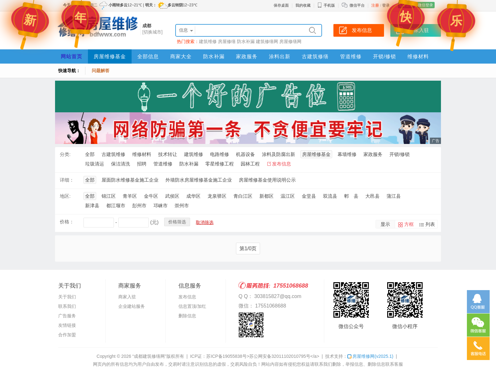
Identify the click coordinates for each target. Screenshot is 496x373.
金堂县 (309, 196)
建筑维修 (208, 41)
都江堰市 (115, 205)
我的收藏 (303, 5)
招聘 (141, 163)
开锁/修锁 (384, 56)
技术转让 (167, 154)
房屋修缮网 (290, 41)
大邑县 (372, 196)
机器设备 (245, 154)
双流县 (330, 196)
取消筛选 (205, 222)
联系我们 (67, 306)
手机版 (326, 5)
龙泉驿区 (217, 196)
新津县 (92, 205)
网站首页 (71, 56)
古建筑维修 (113, 154)
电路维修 (219, 154)
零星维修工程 (219, 163)
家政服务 (246, 56)
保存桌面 (281, 5)
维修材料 (418, 56)
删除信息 (187, 315)
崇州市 (182, 205)
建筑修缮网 (267, 41)
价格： (67, 221)
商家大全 (181, 56)
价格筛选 (177, 221)
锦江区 (109, 196)
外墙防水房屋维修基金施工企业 (198, 180)
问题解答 (100, 70)
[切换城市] (152, 31)
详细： (67, 180)
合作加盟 (67, 334)
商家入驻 (127, 296)
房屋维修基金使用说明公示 (267, 180)
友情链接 (67, 325)
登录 (386, 5)
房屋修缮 (227, 41)
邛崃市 (160, 205)
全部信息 (148, 56)
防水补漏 (246, 41)
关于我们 (67, 296)
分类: (65, 154)
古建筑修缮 (315, 56)
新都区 (266, 196)
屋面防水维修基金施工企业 (130, 180)
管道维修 (351, 56)
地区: (65, 196)
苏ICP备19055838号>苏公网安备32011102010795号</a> (262, 356)
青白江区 (242, 196)
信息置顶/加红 (192, 306)
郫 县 (351, 196)
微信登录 (425, 5)
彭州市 (139, 205)
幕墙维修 (347, 154)
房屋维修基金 (110, 56)
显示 (385, 224)
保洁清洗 (120, 163)
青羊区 (130, 196)
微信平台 (357, 5)
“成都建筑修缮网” (149, 356)
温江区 (288, 196)
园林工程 (250, 163)
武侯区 (172, 196)
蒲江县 (394, 196)
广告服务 (67, 315)
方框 (409, 224)
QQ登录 (406, 5)
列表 (430, 224)
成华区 (193, 196)
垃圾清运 (94, 163)
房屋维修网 (370, 356)
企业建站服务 (131, 306)
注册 (375, 5)
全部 (90, 154)
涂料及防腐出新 (278, 154)
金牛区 (151, 196)
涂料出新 (279, 56)
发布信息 (281, 163)
